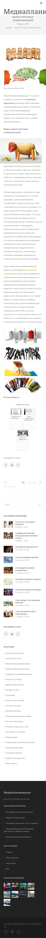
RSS (7, 869)
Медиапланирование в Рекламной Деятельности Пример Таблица (18, 830)
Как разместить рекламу (15, 732)
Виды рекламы (11, 737)
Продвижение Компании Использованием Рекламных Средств (26, 535)
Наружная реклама (13, 711)
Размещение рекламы (14, 747)
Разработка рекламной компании (19, 674)
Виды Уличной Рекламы (15, 818)
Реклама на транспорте (15, 653)
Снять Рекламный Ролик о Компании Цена (25, 613)
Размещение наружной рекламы (18, 716)
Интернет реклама (13, 706)
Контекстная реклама (14, 721)
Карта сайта (11, 863)
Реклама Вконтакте (13, 658)
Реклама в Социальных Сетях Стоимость (22, 823)
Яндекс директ (12, 763)
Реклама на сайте (13, 690)
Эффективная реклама (15, 685)
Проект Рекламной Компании (26, 557)
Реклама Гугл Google (14, 679)
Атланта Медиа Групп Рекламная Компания (27, 601)
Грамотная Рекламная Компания (28, 590)
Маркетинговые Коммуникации (18, 837)
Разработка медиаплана (15, 758)
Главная (8, 28)
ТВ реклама (10, 695)
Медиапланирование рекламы (18, 669)
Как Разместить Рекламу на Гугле (19, 812)
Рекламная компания (14, 753)
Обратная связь (12, 858)
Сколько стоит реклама (15, 700)
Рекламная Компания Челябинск (28, 579)
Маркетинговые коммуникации (27, 28)
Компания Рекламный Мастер (26, 547)
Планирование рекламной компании (20, 742)
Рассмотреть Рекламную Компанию (25, 523)
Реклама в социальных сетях (17, 727)
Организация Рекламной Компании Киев (24, 569)
